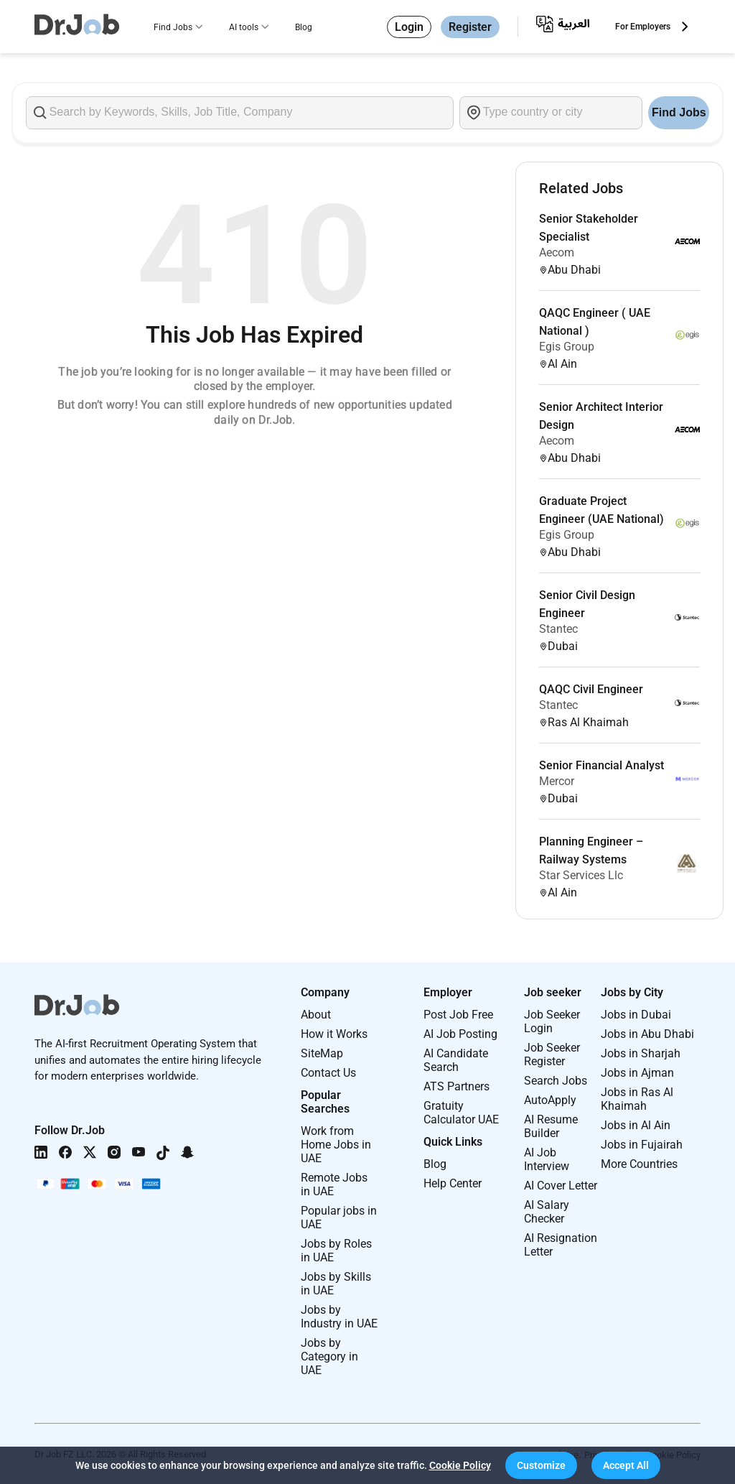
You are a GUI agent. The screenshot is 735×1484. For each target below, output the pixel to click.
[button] (541, 1465)
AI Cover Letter (560, 1185)
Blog (303, 27)
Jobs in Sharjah (640, 1053)
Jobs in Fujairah (642, 1144)
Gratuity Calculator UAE (461, 1112)
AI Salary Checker (546, 1211)
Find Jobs (173, 27)
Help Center (452, 1183)
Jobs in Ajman (637, 1073)
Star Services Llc (581, 875)
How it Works (334, 1034)
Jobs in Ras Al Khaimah (637, 1099)
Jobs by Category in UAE (329, 1356)
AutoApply (550, 1100)
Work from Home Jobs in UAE (336, 1144)
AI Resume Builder (551, 1126)
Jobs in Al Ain (635, 1125)
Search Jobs (555, 1081)
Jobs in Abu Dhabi (647, 1034)
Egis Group (566, 346)
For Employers (642, 27)
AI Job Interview (546, 1159)
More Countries (639, 1164)
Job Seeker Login (552, 1021)
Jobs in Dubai (636, 1014)
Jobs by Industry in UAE (339, 1316)
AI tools (243, 27)
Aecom (556, 252)
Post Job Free (458, 1014)
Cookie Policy (460, 1465)
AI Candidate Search (455, 1060)
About (316, 1014)
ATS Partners (456, 1086)
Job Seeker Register (552, 1054)
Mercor (556, 781)
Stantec (558, 629)
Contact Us (328, 1073)
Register (470, 27)
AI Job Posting (460, 1034)
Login (409, 27)
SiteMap (322, 1053)
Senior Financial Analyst (601, 765)
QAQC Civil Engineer (591, 689)
